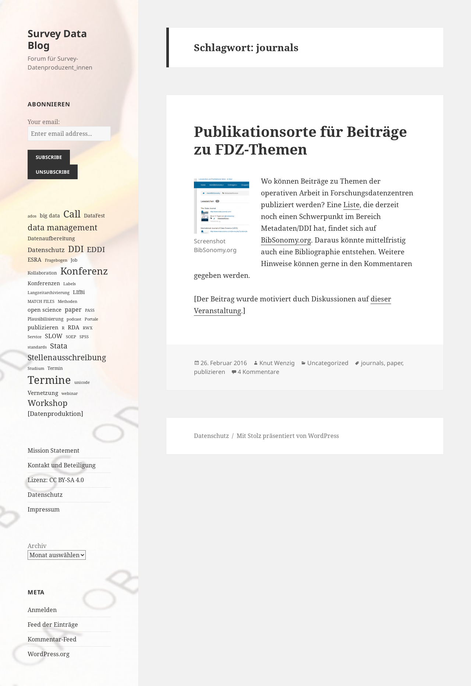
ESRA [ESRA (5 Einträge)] (35, 259)
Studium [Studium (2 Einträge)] (36, 368)
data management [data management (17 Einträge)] (63, 227)
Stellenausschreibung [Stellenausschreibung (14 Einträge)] (67, 357)
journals (372, 363)
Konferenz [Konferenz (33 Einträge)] (84, 270)
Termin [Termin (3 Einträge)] (55, 368)
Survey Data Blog (57, 39)
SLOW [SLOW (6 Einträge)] (54, 336)
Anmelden (42, 610)
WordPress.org (49, 654)
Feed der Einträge (53, 624)
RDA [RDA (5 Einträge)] (73, 327)
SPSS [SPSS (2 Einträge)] (84, 336)
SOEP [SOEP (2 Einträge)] (71, 336)
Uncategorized (327, 363)
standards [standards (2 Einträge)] (37, 347)
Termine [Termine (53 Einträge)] (49, 379)
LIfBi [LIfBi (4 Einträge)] (79, 292)
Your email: (44, 122)
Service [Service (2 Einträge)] (35, 336)
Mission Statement (53, 450)
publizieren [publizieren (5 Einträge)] (43, 327)
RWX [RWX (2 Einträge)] (87, 327)
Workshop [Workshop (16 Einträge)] (48, 402)
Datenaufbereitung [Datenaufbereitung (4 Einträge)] (51, 238)
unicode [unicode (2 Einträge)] (82, 382)
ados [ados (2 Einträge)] (32, 216)
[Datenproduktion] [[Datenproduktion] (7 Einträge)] (55, 413)
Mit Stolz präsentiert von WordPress (288, 436)
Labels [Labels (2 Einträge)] (69, 283)
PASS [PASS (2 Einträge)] (90, 310)
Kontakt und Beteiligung (62, 465)
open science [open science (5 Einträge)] (44, 309)
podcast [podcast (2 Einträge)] (74, 319)
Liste (351, 204)
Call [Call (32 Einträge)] (72, 213)
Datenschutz (45, 495)
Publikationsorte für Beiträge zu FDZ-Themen (300, 140)
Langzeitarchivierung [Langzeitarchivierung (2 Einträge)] (49, 292)
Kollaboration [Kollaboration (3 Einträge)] (42, 273)
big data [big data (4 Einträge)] (50, 215)
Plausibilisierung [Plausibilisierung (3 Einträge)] (45, 319)
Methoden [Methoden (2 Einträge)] (67, 301)
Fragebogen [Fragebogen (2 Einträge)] (56, 260)
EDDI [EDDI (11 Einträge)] (96, 249)
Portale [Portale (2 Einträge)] (91, 319)
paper (394, 363)
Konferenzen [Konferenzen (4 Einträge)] (44, 283)
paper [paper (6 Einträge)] (73, 309)
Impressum (44, 509)
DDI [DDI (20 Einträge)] (76, 249)
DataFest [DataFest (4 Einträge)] (94, 215)
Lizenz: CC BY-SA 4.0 (56, 480)
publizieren (209, 372)
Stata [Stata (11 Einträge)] (58, 346)
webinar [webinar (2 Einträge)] (69, 393)
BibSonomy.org (286, 240)
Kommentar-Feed (52, 639)
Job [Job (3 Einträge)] (74, 260)
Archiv (37, 546)
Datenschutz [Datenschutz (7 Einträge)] (46, 249)
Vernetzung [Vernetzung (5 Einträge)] (43, 392)
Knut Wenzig (277, 363)
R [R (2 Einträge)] (63, 327)
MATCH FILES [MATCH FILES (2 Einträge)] (41, 301)
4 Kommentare (258, 372)
